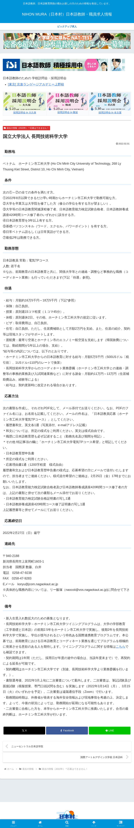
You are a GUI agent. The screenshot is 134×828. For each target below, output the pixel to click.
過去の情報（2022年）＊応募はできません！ (26, 128)
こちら (120, 646)
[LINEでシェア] (110, 731)
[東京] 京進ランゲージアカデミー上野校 (36, 84)
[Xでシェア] (24, 731)
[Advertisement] (67, 790)
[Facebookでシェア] (67, 731)
